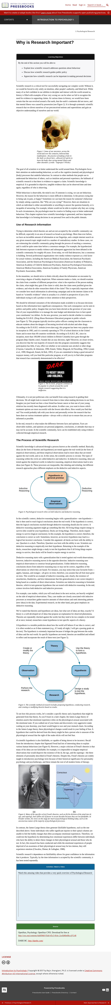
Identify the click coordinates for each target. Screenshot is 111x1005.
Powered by (54, 988)
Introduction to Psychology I (15, 970)
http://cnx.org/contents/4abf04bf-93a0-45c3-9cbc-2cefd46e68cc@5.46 (47, 935)
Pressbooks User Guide (40, 993)
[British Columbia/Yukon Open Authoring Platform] (18, 5)
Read (75, 5)
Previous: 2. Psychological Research (16, 1003)
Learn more (46, 12)
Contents (16, 19)
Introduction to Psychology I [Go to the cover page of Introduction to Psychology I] (55, 19)
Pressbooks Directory (60, 993)
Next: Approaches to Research (96, 1003)
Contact (73, 993)
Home (68, 5)
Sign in (82, 5)
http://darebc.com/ (35, 941)
